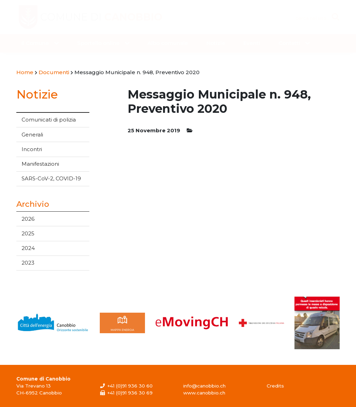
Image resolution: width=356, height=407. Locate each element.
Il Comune (35, 43)
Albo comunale (167, 43)
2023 (28, 262)
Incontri (32, 149)
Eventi (251, 43)
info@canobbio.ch (204, 386)
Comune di (103, 17)
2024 (28, 248)
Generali (32, 134)
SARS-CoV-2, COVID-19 (51, 178)
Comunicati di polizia (49, 119)
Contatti (289, 43)
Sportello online (98, 43)
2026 (28, 219)
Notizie (216, 43)
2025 (28, 233)
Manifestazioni (40, 164)
